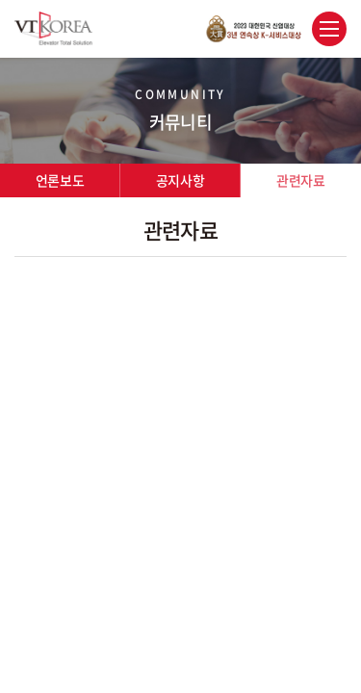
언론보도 (60, 180)
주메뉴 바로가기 (0, 0)
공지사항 (180, 180)
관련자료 (300, 180)
